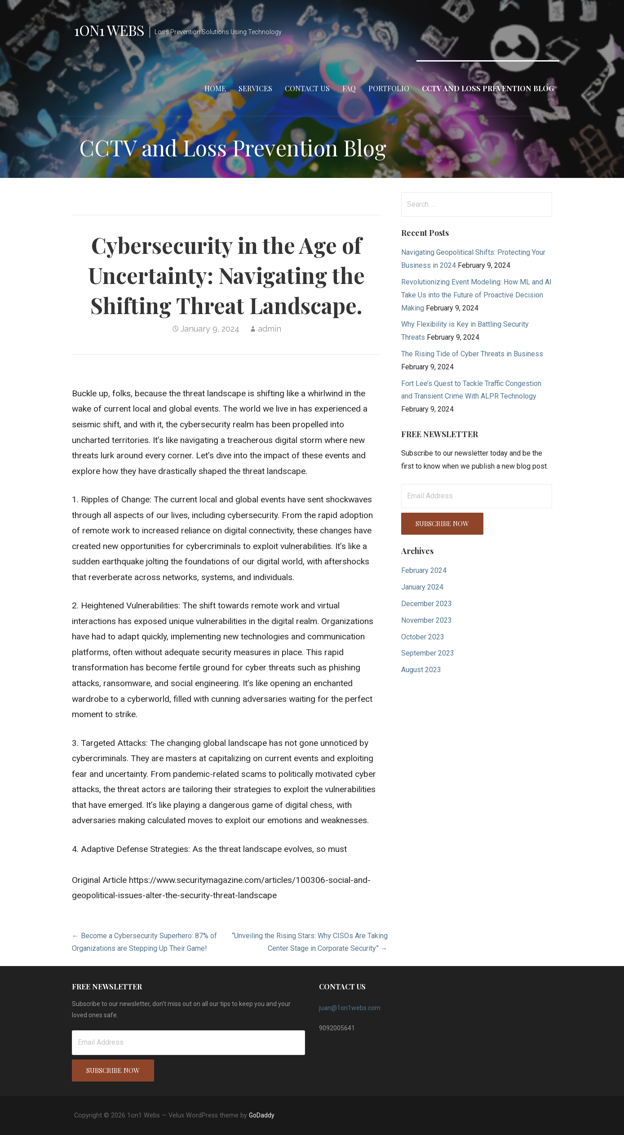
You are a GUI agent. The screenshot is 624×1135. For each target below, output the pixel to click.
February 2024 (424, 570)
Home (215, 88)
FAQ (349, 88)
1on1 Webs (109, 30)
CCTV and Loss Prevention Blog (488, 88)
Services (255, 88)
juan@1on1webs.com (350, 1007)
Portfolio (388, 88)
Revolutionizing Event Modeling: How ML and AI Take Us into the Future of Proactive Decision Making (476, 295)
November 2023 (426, 620)
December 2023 (426, 603)
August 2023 (421, 669)
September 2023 (427, 653)
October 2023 (422, 637)
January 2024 (422, 587)
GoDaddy (261, 1115)
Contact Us (307, 88)
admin (269, 328)
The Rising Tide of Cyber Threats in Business (472, 354)
